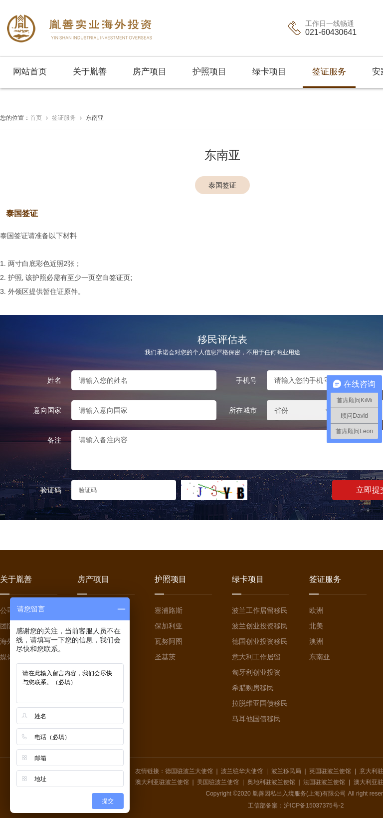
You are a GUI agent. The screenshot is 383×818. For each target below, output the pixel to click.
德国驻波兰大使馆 (189, 771)
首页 (36, 117)
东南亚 (95, 117)
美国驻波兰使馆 (218, 782)
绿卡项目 (269, 71)
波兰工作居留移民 (260, 610)
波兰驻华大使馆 (242, 771)
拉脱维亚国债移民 (260, 703)
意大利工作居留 (256, 657)
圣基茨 (165, 657)
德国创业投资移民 (260, 641)
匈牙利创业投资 (256, 672)
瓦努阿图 (169, 641)
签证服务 (329, 71)
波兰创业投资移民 (260, 626)
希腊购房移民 (253, 688)
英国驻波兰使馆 (330, 771)
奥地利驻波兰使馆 (271, 782)
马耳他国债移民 (256, 719)
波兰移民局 (286, 771)
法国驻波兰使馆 (324, 782)
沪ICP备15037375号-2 (314, 805)
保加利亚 (169, 626)
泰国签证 (222, 185)
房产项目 (150, 71)
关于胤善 (90, 71)
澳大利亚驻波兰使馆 (162, 782)
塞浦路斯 (169, 610)
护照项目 (209, 71)
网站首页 (30, 71)
